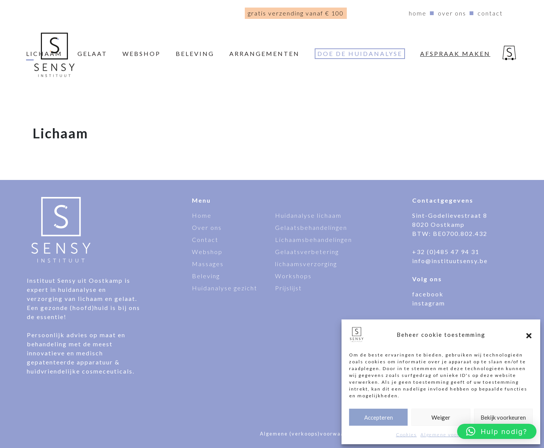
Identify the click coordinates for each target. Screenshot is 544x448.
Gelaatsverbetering (307, 251)
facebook (428, 294)
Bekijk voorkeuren (503, 417)
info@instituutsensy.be (450, 260)
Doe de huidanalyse (359, 53)
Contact (490, 13)
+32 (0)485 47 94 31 (445, 251)
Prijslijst (288, 287)
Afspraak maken (455, 53)
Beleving (195, 53)
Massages (208, 263)
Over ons (452, 13)
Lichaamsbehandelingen (313, 239)
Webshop (207, 251)
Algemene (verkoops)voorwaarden (308, 434)
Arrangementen (264, 53)
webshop (141, 53)
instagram (428, 303)
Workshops (293, 275)
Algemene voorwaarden (451, 434)
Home (418, 13)
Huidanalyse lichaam (308, 215)
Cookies (406, 434)
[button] (529, 334)
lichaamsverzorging (306, 263)
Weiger (440, 417)
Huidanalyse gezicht (224, 287)
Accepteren (378, 417)
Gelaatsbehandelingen (311, 227)
